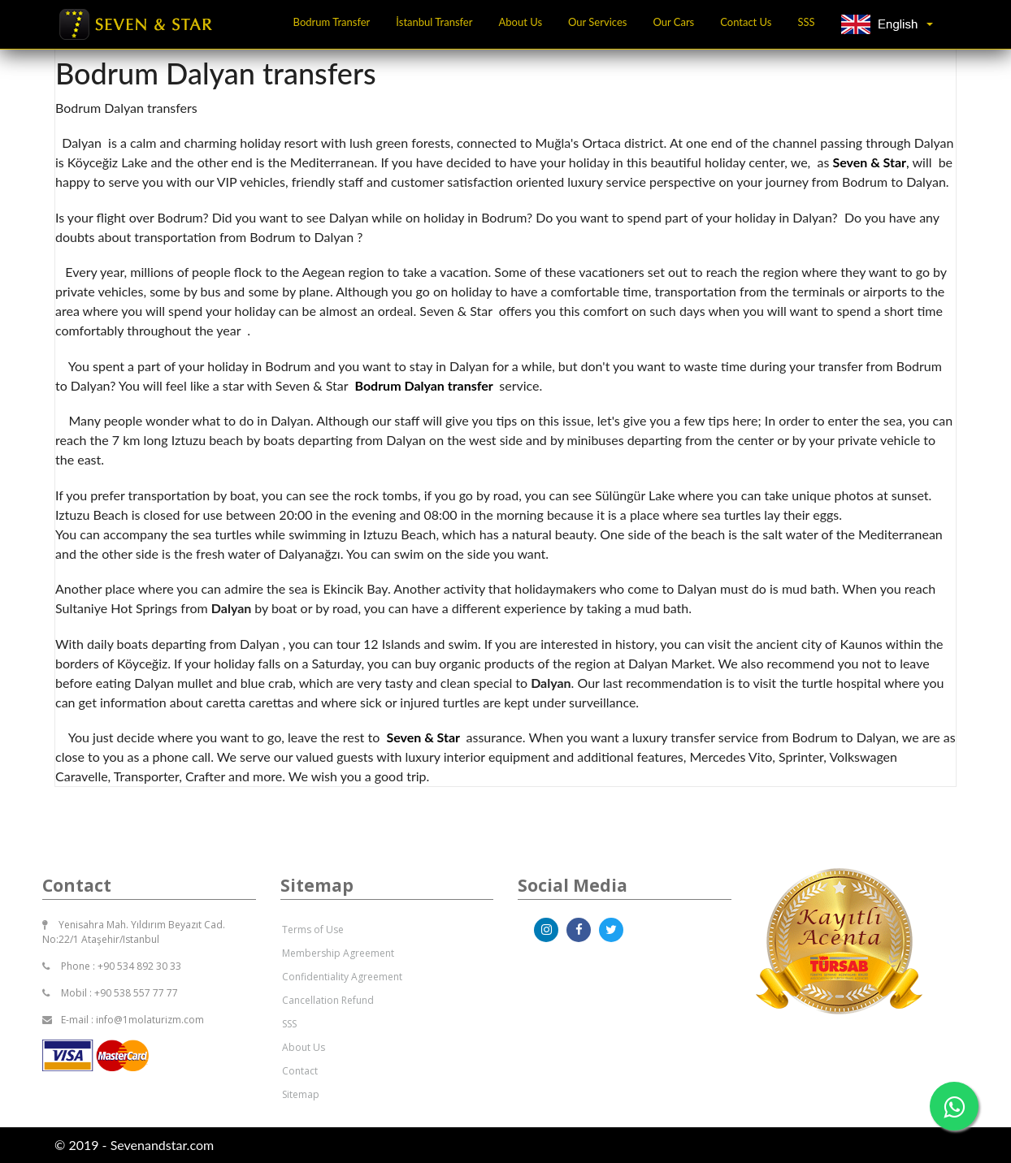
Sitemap (300, 1094)
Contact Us (745, 21)
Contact (300, 1071)
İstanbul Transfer (434, 21)
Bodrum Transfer (332, 21)
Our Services (597, 21)
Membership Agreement (338, 953)
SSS (806, 21)
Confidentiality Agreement (342, 977)
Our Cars (673, 21)
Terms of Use (313, 929)
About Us (520, 21)
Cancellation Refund (328, 1000)
